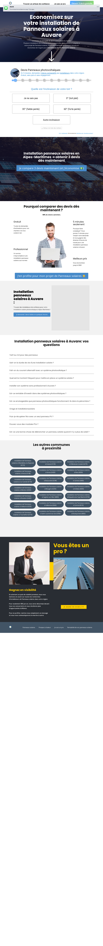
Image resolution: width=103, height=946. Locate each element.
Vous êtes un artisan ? (88, 133)
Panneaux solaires (29, 627)
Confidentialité (64, 133)
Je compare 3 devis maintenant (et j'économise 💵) (51, 168)
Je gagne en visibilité (74, 607)
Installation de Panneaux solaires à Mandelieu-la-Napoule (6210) (23, 463)
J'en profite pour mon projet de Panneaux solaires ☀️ (52, 276)
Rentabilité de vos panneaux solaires (79, 627)
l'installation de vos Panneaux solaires (61, 48)
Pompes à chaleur (45, 627)
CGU (60, 133)
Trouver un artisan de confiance (36, 4)
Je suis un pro (60, 4)
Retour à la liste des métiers (51, 128)
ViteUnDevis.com (79, 133)
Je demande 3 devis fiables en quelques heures (32, 314)
